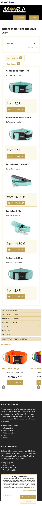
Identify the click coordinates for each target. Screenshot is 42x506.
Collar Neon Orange (10, 368)
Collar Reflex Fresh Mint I (18, 70)
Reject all (28, 502)
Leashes (21, 326)
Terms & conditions (10, 470)
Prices (5, 438)
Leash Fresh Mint (14, 211)
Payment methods (9, 468)
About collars (8, 428)
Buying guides (8, 463)
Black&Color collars (12, 322)
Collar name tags (9, 433)
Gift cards (6, 334)
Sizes (5, 435)
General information (10, 425)
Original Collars (9, 310)
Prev (3, 387)
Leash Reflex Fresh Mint (17, 164)
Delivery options (9, 465)
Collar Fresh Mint (14, 257)
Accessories (7, 330)
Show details (6, 495)
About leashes (8, 430)
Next (38, 387)
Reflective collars (10, 318)
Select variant (16, 109)
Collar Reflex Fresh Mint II (18, 117)
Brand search (32, 48)
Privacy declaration (29, 491)
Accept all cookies (28, 497)
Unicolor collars (10, 314)
